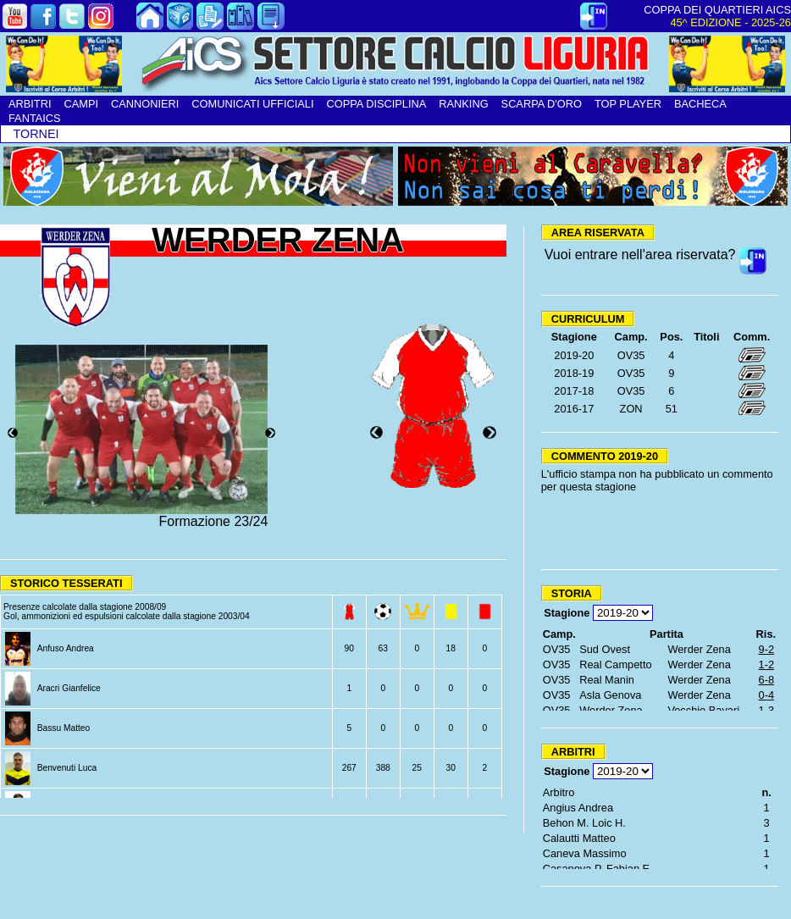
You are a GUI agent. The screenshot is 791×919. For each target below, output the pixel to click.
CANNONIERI (145, 103)
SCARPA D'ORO (541, 103)
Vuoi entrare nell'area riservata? (640, 254)
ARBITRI (29, 103)
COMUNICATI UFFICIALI (252, 103)
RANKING (463, 103)
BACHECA (700, 103)
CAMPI (81, 103)
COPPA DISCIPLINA (376, 103)
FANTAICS (34, 118)
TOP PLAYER (628, 103)
